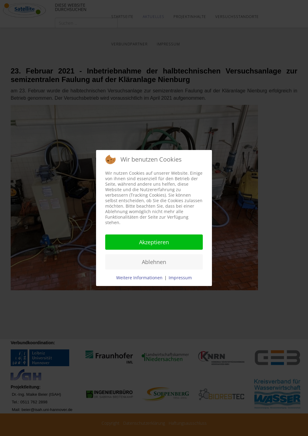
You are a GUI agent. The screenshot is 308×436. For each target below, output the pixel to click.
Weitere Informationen (139, 278)
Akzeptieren (154, 242)
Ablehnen (154, 262)
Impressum (180, 278)
